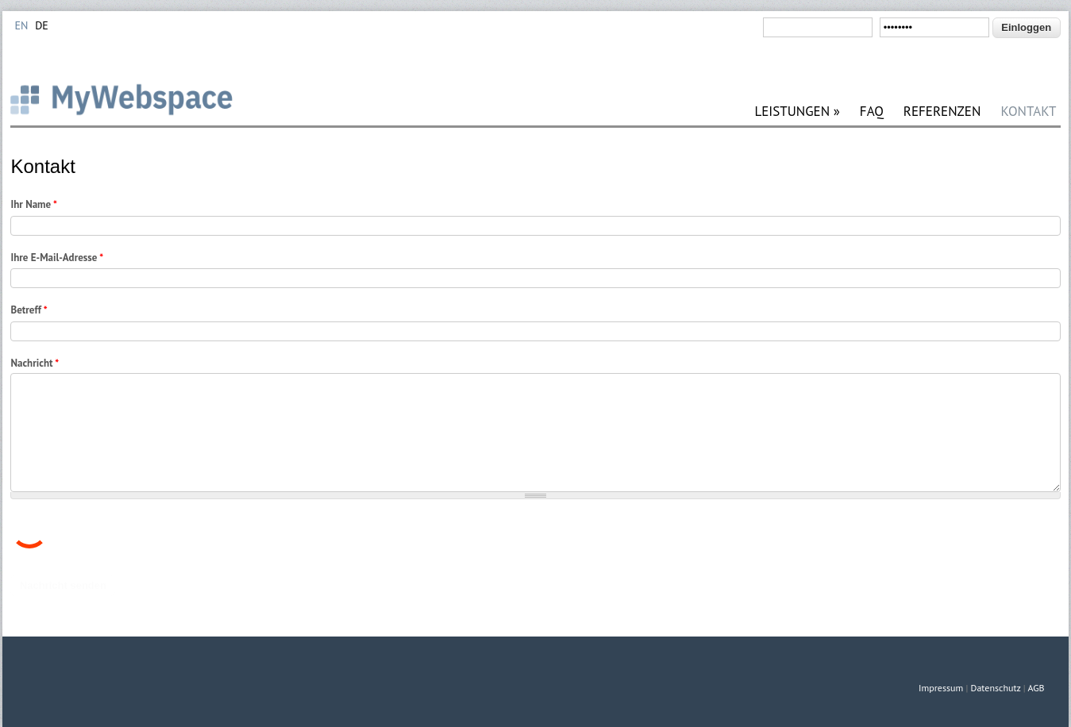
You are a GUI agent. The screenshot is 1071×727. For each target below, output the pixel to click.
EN (21, 25)
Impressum (941, 688)
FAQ (872, 111)
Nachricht (34, 363)
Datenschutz (996, 688)
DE (41, 25)
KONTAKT (1028, 111)
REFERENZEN (942, 111)
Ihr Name (33, 204)
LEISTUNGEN (796, 111)
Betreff (28, 310)
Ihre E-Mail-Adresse (56, 257)
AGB (1035, 688)
